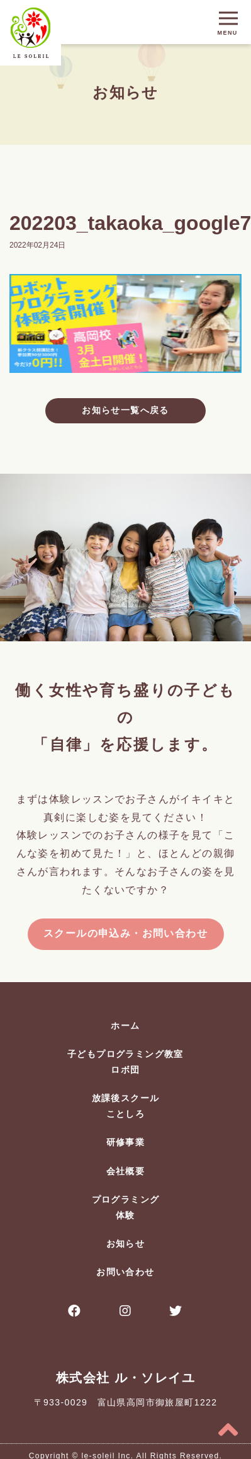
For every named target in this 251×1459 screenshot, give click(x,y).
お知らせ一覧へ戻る (125, 410)
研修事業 (125, 1142)
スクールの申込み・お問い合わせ (125, 933)
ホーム (125, 1026)
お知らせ (125, 1244)
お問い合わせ (125, 1272)
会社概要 (125, 1171)
